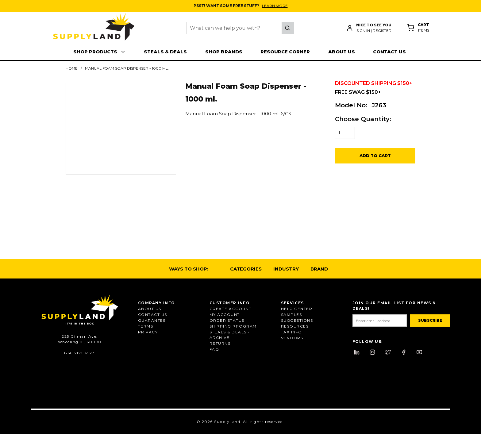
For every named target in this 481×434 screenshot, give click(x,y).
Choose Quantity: (363, 119)
